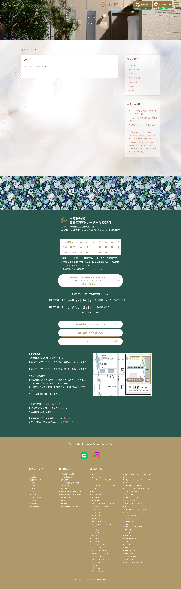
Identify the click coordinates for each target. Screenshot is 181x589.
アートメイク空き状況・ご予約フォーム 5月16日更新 (142, 112)
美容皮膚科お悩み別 (36, 480)
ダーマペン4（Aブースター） (132, 518)
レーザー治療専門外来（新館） (70, 483)
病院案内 (33, 477)
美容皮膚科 (133, 82)
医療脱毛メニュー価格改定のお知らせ (142, 126)
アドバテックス (97, 497)
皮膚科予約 (33, 503)
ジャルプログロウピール (99, 544)
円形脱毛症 (64, 503)
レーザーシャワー (97, 512)
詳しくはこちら (53, 404)
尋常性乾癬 (64, 480)
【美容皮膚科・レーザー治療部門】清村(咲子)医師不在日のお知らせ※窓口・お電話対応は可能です (142, 135)
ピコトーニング (97, 477)
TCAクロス (95, 565)
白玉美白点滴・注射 (129, 550)
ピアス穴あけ (127, 544)
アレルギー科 (65, 486)
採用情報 (33, 500)
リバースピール (96, 547)
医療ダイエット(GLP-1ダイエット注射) (73, 497)
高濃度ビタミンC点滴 (129, 553)
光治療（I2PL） (97, 509)
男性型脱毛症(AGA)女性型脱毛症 (71, 492)
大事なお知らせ (135, 78)
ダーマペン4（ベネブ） (130, 500)
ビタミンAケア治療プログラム (132, 562)
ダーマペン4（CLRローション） (133, 515)
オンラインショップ (36, 497)
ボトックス (126, 533)
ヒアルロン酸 (127, 536)
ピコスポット (96, 474)
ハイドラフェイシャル (99, 533)
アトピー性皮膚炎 (66, 477)
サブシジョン (96, 562)
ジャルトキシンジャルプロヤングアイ (134, 486)
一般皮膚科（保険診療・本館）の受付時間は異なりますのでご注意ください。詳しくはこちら (88, 280)
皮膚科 (131, 86)
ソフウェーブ (96, 515)
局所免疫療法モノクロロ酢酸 (70, 506)
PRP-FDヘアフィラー (98, 556)
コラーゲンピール (97, 536)
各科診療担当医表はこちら (98, 332)
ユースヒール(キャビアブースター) (134, 492)
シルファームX (96, 495)
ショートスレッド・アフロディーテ (103, 524)
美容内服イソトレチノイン (131, 559)
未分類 (131, 90)
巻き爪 (63, 500)
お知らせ (33, 495)
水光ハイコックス (97, 568)
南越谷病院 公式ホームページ (97, 324)
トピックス (133, 73)
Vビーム (94, 492)
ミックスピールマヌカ (99, 550)
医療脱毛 (33, 486)
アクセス (102, 341)
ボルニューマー (97, 518)
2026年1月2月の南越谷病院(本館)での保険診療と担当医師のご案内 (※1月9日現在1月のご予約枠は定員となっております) (142, 147)
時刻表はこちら (70, 418)
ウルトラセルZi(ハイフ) (99, 521)
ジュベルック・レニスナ (130, 497)
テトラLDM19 (96, 500)
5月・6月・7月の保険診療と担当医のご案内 (143, 119)
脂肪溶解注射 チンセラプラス (132, 539)
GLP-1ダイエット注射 (130, 556)
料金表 (32, 483)
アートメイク (134, 69)
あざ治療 (132, 65)
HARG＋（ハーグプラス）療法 (101, 559)
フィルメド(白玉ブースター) (131, 495)
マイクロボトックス (129, 530)
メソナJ (94, 527)
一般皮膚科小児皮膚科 (68, 474)
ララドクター (96, 542)
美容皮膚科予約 (35, 506)
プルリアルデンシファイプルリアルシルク (136, 489)
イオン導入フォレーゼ (99, 530)
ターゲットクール (97, 571)
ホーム (25, 50)
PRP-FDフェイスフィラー (100, 553)
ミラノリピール (97, 539)
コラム (32, 492)
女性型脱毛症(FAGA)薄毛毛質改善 (71, 495)
